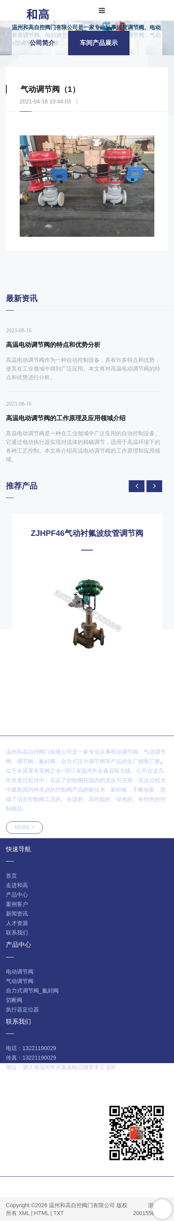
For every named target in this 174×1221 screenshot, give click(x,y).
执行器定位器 (22, 1009)
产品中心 (17, 894)
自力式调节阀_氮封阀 (32, 990)
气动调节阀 (19, 981)
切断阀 (14, 1000)
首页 (84, 23)
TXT (58, 1213)
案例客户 (17, 904)
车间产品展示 (145, 23)
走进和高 (109, 23)
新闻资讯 (17, 913)
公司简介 (42, 42)
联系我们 (17, 932)
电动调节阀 (19, 971)
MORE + (24, 827)
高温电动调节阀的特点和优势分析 (53, 344)
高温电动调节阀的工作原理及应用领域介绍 (66, 418)
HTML (41, 1213)
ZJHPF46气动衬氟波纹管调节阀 (87, 533)
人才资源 (17, 923)
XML (24, 1213)
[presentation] (136, 486)
